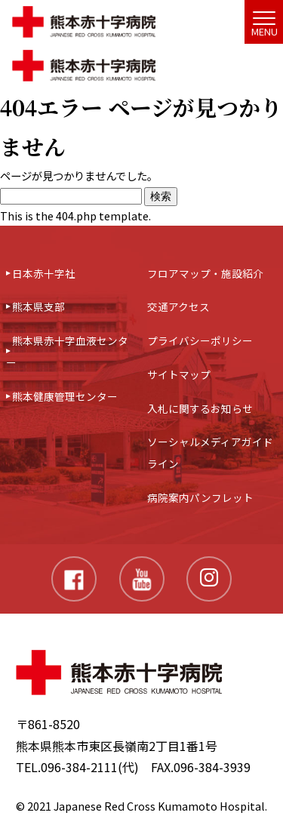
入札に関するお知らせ (200, 408)
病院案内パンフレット (200, 497)
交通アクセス (178, 306)
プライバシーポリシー (200, 340)
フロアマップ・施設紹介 (205, 273)
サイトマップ (179, 374)
